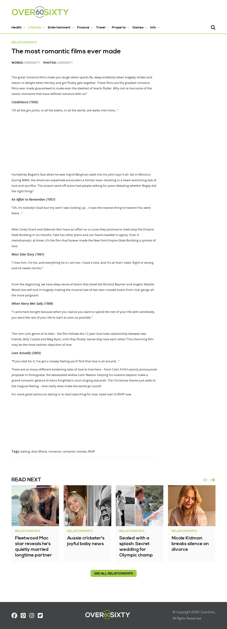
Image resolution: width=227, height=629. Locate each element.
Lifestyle (30, 26)
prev (210, 486)
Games (133, 26)
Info (149, 26)
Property (114, 26)
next (217, 486)
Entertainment (54, 26)
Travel (96, 26)
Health (12, 26)
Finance (79, 26)
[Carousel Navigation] (213, 486)
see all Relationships (113, 579)
